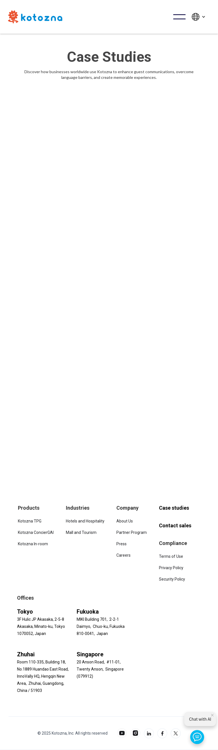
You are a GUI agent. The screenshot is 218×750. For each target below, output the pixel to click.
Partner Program (131, 532)
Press (121, 544)
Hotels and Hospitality (85, 521)
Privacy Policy (171, 567)
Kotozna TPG (29, 521)
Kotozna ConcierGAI (36, 532)
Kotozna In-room (33, 544)
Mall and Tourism (81, 532)
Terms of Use (171, 556)
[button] (179, 17)
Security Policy (172, 579)
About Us (124, 521)
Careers (123, 555)
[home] (35, 16)
